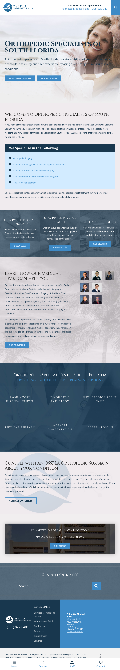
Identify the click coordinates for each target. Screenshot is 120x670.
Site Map (38, 640)
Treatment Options (20, 78)
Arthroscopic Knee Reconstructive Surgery (33, 170)
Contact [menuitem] (101, 664)
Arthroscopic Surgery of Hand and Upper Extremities (38, 164)
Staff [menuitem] (72, 664)
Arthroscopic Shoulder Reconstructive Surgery (35, 176)
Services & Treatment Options (44, 614)
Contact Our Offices (20, 500)
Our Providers (49, 78)
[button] (115, 7)
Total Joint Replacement (24, 182)
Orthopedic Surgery (22, 158)
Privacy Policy (40, 636)
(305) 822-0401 (85, 8)
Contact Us (39, 631)
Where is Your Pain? (43, 621)
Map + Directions (75, 631)
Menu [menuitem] (14, 664)
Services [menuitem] (43, 664)
